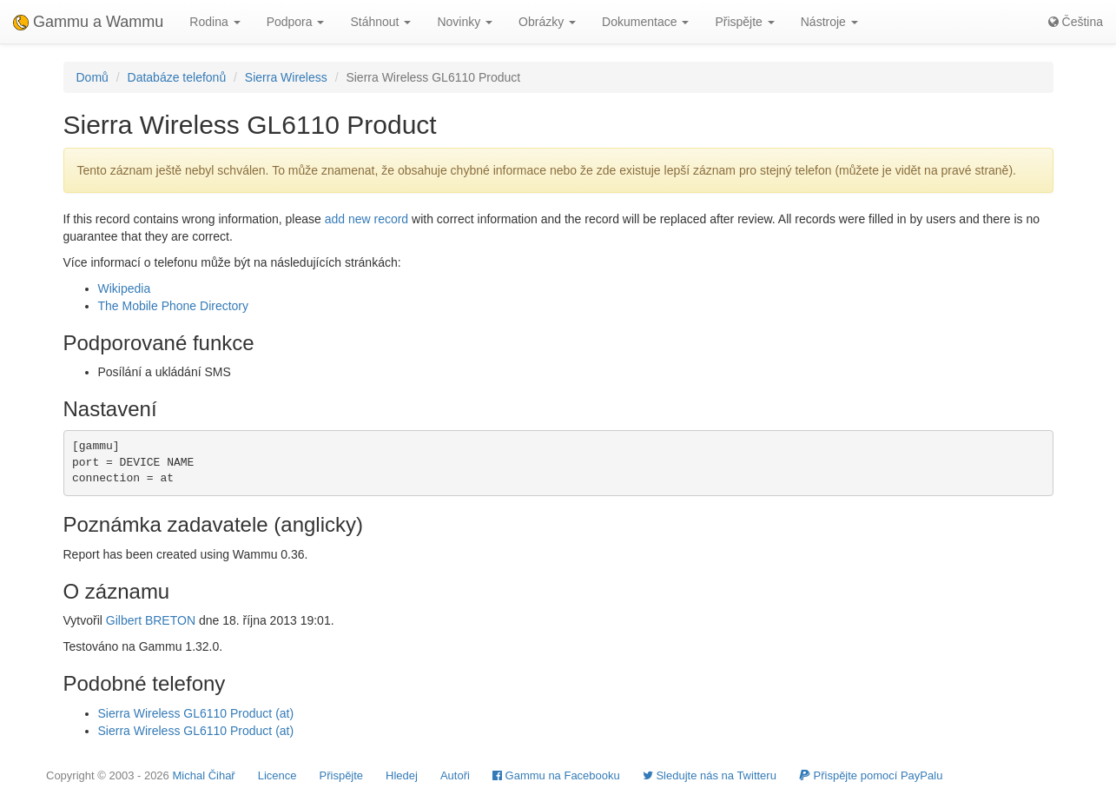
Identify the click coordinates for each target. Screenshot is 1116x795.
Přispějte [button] (744, 22)
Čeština (1075, 22)
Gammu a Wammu (88, 21)
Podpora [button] (296, 22)
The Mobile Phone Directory (173, 306)
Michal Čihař (203, 775)
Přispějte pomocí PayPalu (870, 775)
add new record (367, 219)
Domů (92, 77)
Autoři (455, 775)
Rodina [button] (214, 22)
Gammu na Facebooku (556, 775)
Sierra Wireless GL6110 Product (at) (196, 713)
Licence (277, 775)
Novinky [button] (464, 22)
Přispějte (342, 775)
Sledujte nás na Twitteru (709, 775)
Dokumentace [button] (645, 22)
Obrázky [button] (547, 22)
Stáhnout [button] (380, 22)
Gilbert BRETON (150, 620)
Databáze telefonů (177, 77)
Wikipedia (124, 288)
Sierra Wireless (286, 77)
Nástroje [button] (829, 22)
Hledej (402, 775)
